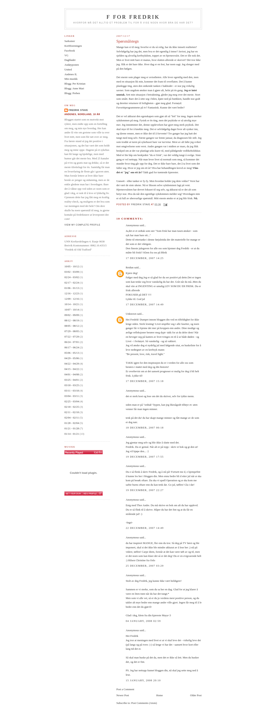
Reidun (130, 267)
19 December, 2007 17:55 (145, 456)
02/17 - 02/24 (71, 282)
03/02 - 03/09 (71, 271)
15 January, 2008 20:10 (143, 680)
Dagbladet (69, 59)
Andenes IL (70, 74)
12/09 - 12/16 (71, 298)
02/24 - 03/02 (71, 277)
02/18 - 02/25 (71, 406)
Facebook (69, 50)
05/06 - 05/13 (71, 352)
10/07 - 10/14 (71, 309)
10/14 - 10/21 (71, 304)
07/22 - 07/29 (71, 336)
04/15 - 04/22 (71, 369)
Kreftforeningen (73, 45)
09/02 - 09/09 (71, 315)
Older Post (196, 695)
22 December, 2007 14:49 (145, 527)
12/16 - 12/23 (71, 293)
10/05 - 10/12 (71, 266)
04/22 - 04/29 (71, 363)
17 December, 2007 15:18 (145, 381)
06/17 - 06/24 (71, 347)
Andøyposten (71, 64)
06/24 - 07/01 (71, 342)
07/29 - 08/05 (71, 331)
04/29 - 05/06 (71, 358)
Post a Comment (125, 689)
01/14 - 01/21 (71, 433)
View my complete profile (82, 225)
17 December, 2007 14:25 (145, 258)
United (68, 69)
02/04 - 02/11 (71, 417)
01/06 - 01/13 (71, 288)
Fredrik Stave (78, 110)
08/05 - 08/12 (71, 325)
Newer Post (122, 695)
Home (159, 695)
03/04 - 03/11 (71, 396)
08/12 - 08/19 (71, 320)
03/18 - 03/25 (71, 385)
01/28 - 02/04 (71, 423)
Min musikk (71, 78)
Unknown (131, 313)
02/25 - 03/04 (71, 401)
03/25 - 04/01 (71, 379)
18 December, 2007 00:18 (145, 427)
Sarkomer (69, 41)
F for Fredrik (133, 17)
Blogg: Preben (72, 93)
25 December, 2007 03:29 (145, 565)
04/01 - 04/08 (71, 374)
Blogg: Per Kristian (74, 83)
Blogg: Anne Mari (74, 88)
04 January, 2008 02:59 (143, 620)
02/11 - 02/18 (71, 412)
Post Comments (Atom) (144, 703)
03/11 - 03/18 (71, 390)
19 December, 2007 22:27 (145, 490)
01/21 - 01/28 (71, 428)
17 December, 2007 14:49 (145, 304)
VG (66, 55)
